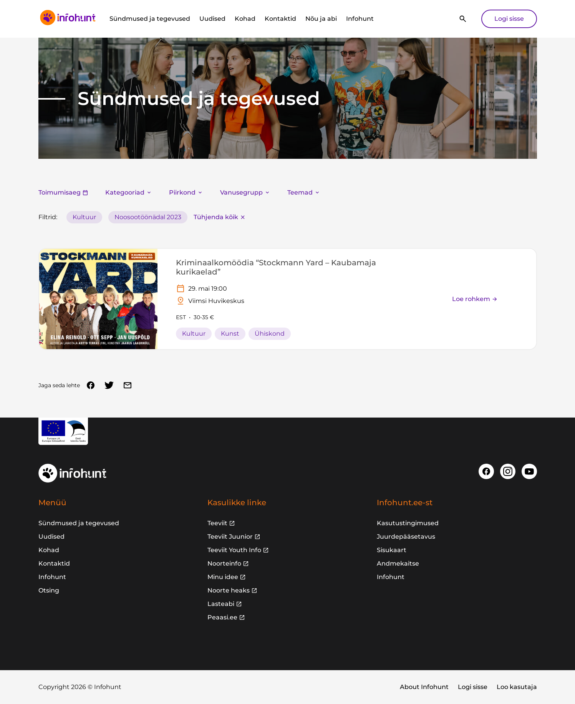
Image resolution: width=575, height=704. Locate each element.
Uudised (212, 18)
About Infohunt (424, 687)
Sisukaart (391, 550)
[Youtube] (529, 471)
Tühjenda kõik (220, 217)
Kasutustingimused (408, 523)
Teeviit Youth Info (234, 550)
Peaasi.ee (222, 617)
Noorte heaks (228, 590)
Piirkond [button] (186, 192)
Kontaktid (280, 18)
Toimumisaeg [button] (63, 192)
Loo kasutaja (517, 687)
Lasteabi (220, 603)
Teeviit (217, 523)
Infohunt (360, 18)
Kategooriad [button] (128, 192)
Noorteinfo (224, 563)
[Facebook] (90, 385)
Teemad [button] (303, 192)
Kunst (230, 333)
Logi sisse (509, 18)
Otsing (48, 590)
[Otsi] (463, 19)
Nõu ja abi (321, 18)
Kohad (245, 18)
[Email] (127, 385)
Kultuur (84, 217)
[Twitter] (109, 385)
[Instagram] (507, 471)
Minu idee (222, 577)
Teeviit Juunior (230, 536)
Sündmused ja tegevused (149, 18)
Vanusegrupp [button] (245, 192)
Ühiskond (270, 333)
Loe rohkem (475, 299)
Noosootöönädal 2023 (147, 217)
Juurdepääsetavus (406, 536)
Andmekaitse (398, 563)
